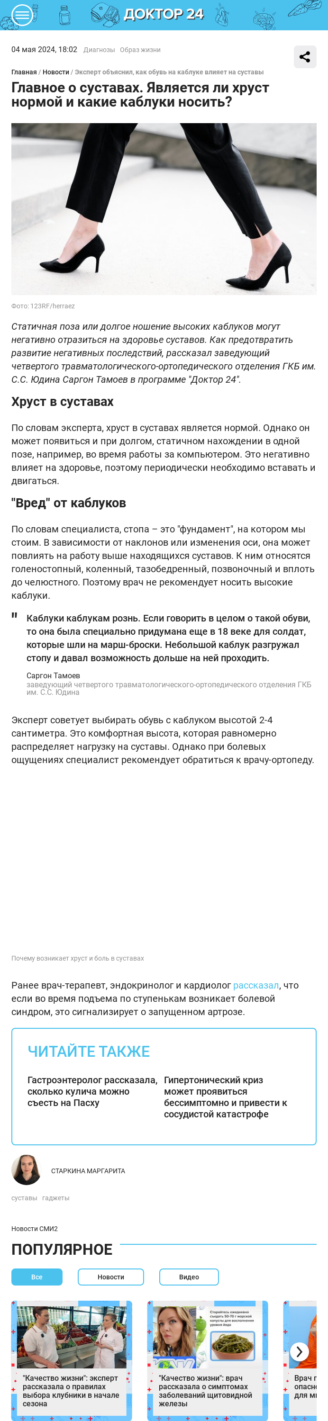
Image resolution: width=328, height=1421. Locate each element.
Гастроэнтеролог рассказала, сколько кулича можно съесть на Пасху (92, 1091)
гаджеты (56, 1198)
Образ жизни (140, 50)
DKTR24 (164, 15)
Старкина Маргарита (88, 1171)
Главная (24, 72)
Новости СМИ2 (34, 1228)
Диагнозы (99, 50)
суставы (24, 1198)
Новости (56, 72)
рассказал (256, 985)
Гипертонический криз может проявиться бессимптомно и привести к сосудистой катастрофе (225, 1097)
